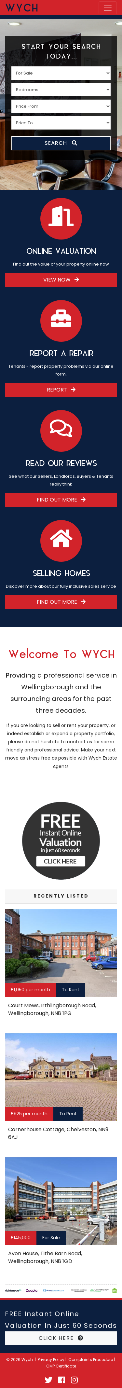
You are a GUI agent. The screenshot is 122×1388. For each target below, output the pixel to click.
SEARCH (61, 143)
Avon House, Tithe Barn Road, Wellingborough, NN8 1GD (45, 1257)
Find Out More (61, 499)
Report (61, 389)
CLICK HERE (61, 1338)
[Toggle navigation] (108, 7)
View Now (61, 279)
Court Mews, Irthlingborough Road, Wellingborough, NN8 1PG (52, 1009)
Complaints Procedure (90, 1359)
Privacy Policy (51, 1359)
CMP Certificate (61, 1366)
